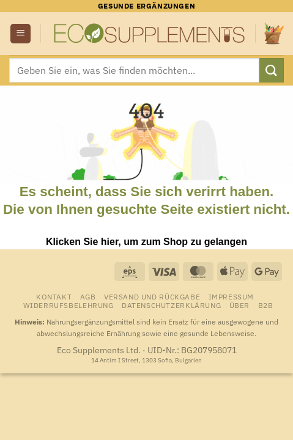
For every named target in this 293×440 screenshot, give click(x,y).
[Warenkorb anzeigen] (274, 33)
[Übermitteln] (271, 70)
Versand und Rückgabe (152, 296)
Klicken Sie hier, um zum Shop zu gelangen (146, 242)
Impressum (231, 296)
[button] (20, 34)
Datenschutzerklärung (171, 305)
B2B (265, 305)
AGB (88, 296)
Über (239, 305)
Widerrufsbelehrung (68, 305)
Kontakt (54, 296)
